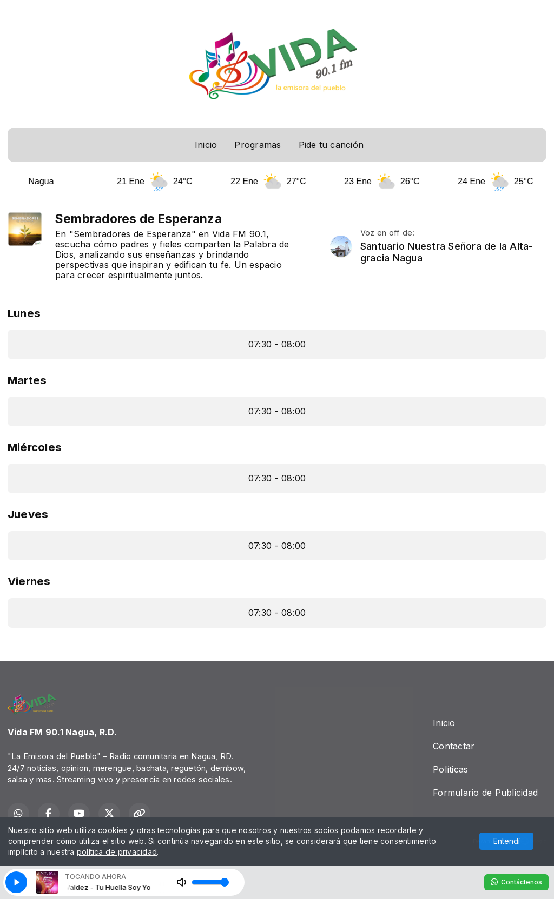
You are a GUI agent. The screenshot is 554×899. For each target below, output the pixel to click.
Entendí (506, 841)
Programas (257, 144)
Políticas (450, 769)
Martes (27, 380)
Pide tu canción (331, 144)
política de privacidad (117, 851)
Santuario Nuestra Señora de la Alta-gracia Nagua (446, 252)
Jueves (28, 514)
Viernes (29, 581)
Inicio (206, 144)
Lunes (24, 313)
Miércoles (35, 447)
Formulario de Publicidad (485, 792)
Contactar (453, 746)
